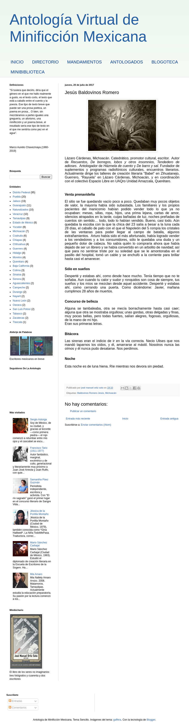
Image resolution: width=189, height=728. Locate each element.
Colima (17, 270)
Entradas (15, 701)
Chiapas (17, 239)
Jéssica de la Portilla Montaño (39, 512)
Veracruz (18, 214)
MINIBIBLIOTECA (28, 72)
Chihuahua (19, 244)
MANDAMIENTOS (84, 62)
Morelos (17, 257)
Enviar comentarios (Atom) (96, 424)
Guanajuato (19, 205)
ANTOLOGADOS (126, 62)
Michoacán (110, 393)
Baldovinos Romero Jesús (90, 393)
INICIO (17, 62)
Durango (18, 291)
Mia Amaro (36, 574)
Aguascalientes (21, 283)
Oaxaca (17, 304)
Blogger (151, 719)
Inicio (125, 418)
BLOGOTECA (164, 62)
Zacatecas (18, 317)
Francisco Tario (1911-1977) (38, 449)
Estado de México (23, 222)
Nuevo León (20, 300)
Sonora (17, 279)
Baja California (21, 265)
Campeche (19, 287)
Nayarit (17, 296)
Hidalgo (17, 252)
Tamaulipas (19, 218)
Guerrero (18, 248)
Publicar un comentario (83, 411)
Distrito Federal (21, 192)
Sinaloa (17, 274)
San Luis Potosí (22, 309)
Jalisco (17, 201)
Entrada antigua (169, 418)
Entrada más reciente (78, 418)
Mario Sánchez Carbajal (38, 544)
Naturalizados (20, 209)
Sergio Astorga (38, 419)
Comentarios (17, 707)
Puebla (17, 196)
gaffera (117, 719)
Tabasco (17, 313)
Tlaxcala (17, 322)
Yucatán (17, 227)
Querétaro (18, 261)
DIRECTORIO (45, 62)
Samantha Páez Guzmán (39, 481)
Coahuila (18, 235)
